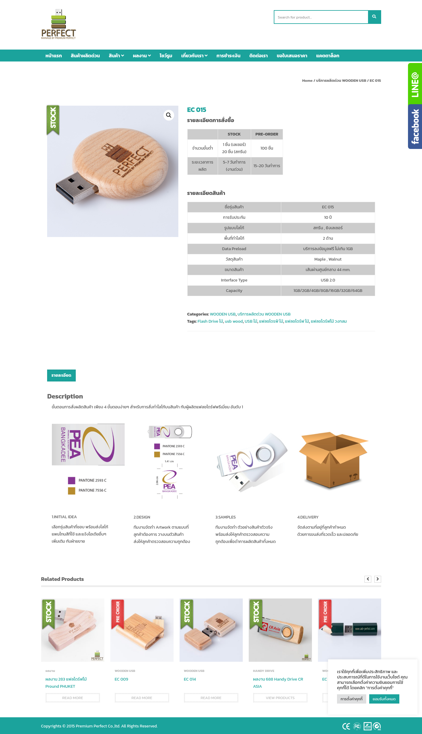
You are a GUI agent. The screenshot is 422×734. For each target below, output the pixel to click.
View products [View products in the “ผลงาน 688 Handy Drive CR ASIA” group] (280, 696)
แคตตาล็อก (327, 54)
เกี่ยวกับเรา (194, 54)
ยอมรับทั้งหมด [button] (384, 699)
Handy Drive (263, 669)
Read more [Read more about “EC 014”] (211, 696)
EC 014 (190, 678)
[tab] (61, 374)
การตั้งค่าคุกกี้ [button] (352, 699)
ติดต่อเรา (258, 54)
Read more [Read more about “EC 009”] (142, 696)
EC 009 (121, 678)
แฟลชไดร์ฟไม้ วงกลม (329, 320)
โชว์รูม (166, 54)
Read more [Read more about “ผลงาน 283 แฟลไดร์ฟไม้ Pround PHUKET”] (72, 696)
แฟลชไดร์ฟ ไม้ (297, 320)
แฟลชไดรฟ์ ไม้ (271, 320)
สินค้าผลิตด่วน (85, 54)
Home (307, 79)
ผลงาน (142, 54)
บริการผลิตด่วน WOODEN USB (341, 79)
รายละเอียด (61, 374)
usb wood (234, 320)
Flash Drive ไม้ (210, 320)
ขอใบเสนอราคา (292, 54)
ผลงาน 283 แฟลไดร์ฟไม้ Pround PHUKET (66, 681)
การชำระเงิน (228, 54)
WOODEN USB (223, 313)
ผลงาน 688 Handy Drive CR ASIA (278, 681)
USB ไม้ (251, 320)
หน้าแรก (54, 54)
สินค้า (116, 54)
